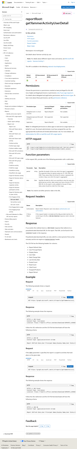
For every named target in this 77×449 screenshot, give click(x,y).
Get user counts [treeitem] (15, 204)
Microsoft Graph (36, 13)
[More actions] (74, 13)
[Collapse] (22, 12)
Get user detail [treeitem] (15, 199)
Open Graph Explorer (68, 7)
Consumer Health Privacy (50, 445)
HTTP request (30, 38)
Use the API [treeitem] (7, 38)
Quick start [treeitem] (7, 30)
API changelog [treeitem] (7, 27)
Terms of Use (63, 445)
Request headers (31, 43)
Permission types (68, 95)
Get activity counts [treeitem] (16, 202)
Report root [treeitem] (12, 126)
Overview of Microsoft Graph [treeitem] (11, 22)
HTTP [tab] (28, 291)
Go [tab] (37, 291)
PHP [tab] (55, 291)
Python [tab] (69, 291)
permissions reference (60, 98)
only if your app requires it (65, 93)
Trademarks (4, 448)
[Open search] (68, 2)
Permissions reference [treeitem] (9, 35)
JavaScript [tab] (48, 291)
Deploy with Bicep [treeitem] (8, 45)
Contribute (31, 445)
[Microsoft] (3, 2)
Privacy (38, 445)
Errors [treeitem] (5, 50)
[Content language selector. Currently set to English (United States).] (9, 441)
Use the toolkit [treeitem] (8, 43)
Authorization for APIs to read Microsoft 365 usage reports (44, 134)
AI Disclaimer (4, 445)
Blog (23, 445)
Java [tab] (42, 291)
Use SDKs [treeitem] (6, 40)
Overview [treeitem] (7, 55)
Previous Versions (15, 445)
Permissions (30, 36)
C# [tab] (33, 291)
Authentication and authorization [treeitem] (13, 32)
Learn (27, 13)
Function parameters (32, 41)
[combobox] (12, 15)
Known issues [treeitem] (7, 48)
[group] (50, 301)
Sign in (73, 2)
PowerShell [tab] (62, 291)
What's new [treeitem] (7, 25)
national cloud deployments (56, 66)
